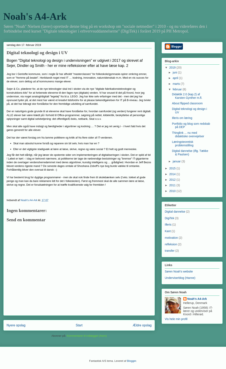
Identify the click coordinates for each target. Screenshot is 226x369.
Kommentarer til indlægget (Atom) (87, 335)
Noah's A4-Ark (35, 16)
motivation (171, 237)
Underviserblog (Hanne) (180, 277)
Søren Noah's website (179, 271)
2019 (172, 67)
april (176, 78)
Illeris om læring (182, 118)
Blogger (131, 360)
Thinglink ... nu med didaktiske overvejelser (188, 134)
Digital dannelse (175, 211)
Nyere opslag (16, 325)
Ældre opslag (142, 325)
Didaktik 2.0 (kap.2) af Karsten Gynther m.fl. (187, 96)
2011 (172, 185)
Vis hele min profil (176, 319)
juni (175, 72)
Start (79, 325)
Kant (168, 231)
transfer (169, 250)
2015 (172, 168)
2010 (172, 191)
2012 (172, 179)
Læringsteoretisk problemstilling (182, 143)
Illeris (168, 224)
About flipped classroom (187, 103)
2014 (172, 174)
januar (177, 161)
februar (177, 89)
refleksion (171, 244)
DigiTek (169, 218)
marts (177, 83)
